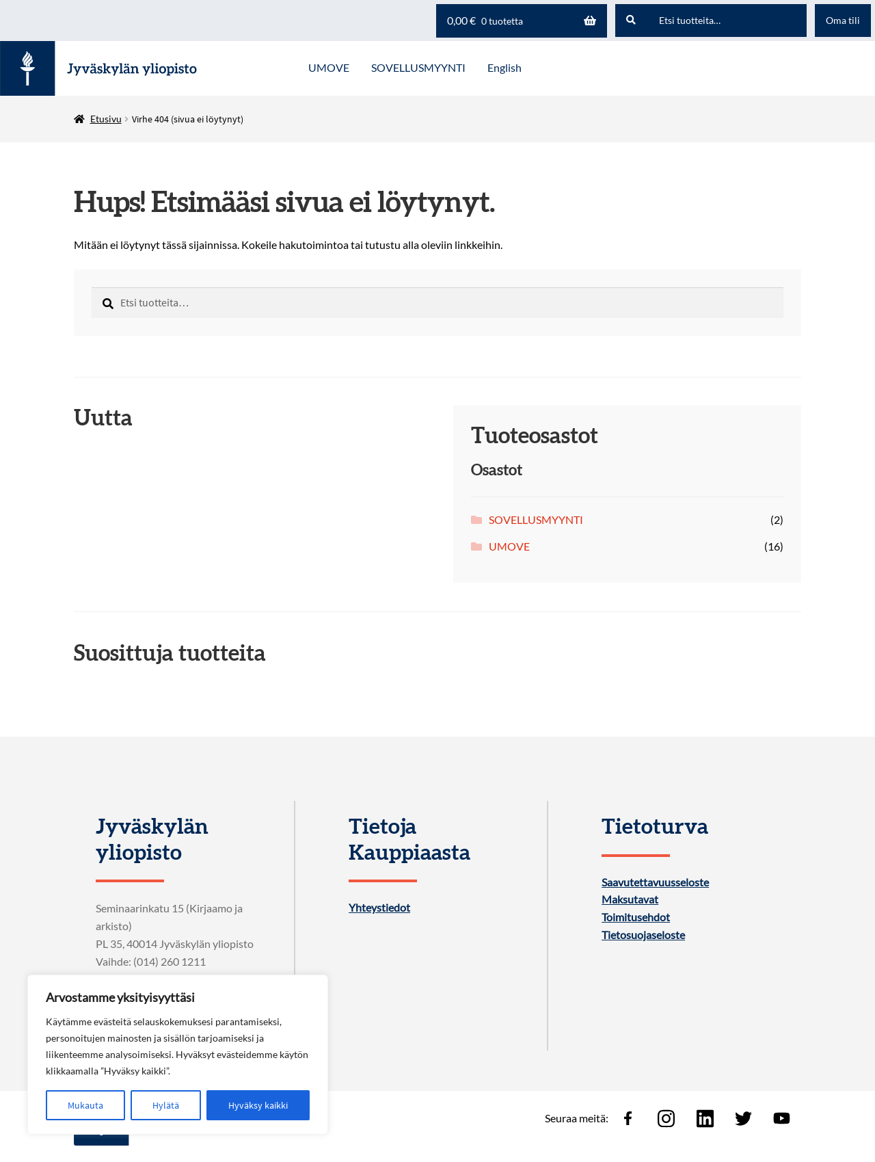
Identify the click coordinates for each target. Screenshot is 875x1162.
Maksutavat (630, 899)
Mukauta (85, 1105)
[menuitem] (504, 68)
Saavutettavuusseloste (655, 882)
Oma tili (843, 20)
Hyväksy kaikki (258, 1105)
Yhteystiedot (379, 907)
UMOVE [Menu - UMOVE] (328, 67)
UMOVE (509, 546)
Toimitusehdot (636, 917)
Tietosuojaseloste (643, 935)
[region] (177, 1055)
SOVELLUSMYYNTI (536, 519)
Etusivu (106, 118)
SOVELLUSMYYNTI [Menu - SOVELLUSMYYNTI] (418, 67)
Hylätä (165, 1105)
